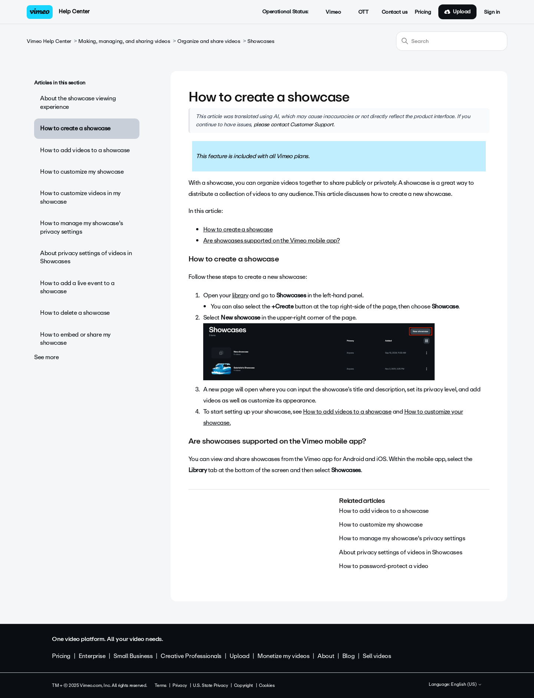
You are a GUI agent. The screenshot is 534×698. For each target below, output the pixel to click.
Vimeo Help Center (49, 41)
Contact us (395, 12)
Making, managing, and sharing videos (124, 41)
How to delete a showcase (75, 313)
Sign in (492, 12)
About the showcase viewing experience (78, 102)
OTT (359, 12)
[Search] (451, 41)
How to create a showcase (75, 128)
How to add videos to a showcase (85, 150)
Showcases (260, 41)
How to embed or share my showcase (75, 339)
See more (46, 357)
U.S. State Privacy (210, 685)
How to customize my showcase (81, 172)
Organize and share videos (208, 41)
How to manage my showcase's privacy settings (81, 227)
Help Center (74, 11)
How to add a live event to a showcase (77, 287)
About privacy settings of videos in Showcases (86, 257)
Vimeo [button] (329, 12)
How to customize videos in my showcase (80, 197)
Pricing (423, 12)
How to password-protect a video (383, 566)
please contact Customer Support (293, 124)
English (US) (466, 684)
